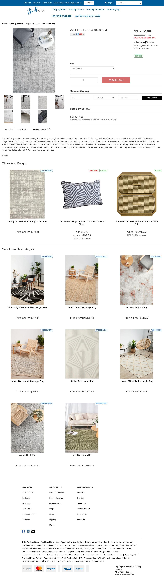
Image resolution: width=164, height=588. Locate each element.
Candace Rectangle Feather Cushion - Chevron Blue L (82, 222)
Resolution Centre (29, 514)
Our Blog (27, 3)
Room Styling (113, 9)
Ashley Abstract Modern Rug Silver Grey (27, 221)
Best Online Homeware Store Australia (118, 542)
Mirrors (52, 525)
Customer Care (28, 493)
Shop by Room (59, 9)
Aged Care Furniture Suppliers (72, 542)
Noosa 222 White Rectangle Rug (137, 381)
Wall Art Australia (104, 558)
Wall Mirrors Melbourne (121, 558)
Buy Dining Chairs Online (105, 545)
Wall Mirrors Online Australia (32, 561)
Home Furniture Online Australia (33, 555)
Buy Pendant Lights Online (126, 545)
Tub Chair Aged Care (88, 558)
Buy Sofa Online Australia (31, 548)
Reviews (41, 129)
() (109, 3)
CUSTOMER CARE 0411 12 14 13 (67, 3)
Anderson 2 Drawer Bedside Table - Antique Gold (137, 222)
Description (8, 129)
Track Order (26, 509)
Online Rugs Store (131, 555)
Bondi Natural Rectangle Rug (82, 307)
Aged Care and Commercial (87, 16)
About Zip (81, 520)
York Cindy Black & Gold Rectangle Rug (27, 307)
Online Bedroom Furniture (113, 555)
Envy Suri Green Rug (82, 455)
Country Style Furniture (92, 548)
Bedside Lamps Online (93, 542)
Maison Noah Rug (27, 455)
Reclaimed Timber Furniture (32, 558)
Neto (132, 574)
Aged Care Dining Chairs (50, 542)
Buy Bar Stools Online (86, 545)
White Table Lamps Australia (54, 561)
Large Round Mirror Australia (70, 555)
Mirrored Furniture (56, 493)
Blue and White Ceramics (52, 545)
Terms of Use (82, 514)
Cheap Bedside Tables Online (53, 548)
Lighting (52, 520)
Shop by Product (76, 9)
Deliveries (26, 520)
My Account (26, 503)
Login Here (88, 3)
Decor (51, 514)
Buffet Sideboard (70, 545)
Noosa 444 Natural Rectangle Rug (27, 381)
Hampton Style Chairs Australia (53, 552)
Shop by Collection (95, 9)
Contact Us (47, 3)
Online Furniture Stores (30, 542)
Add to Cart (116, 80)
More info (144, 42)
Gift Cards (26, 498)
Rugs (51, 509)
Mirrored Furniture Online (92, 555)
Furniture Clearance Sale (31, 552)
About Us (37, 3)
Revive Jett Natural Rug (82, 381)
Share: (77, 34)
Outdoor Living (55, 503)
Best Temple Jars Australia (31, 545)
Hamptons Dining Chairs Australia (79, 552)
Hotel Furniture (52, 555)
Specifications (22, 129)
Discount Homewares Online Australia (117, 548)
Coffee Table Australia (74, 548)
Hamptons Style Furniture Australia (106, 552)
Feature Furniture (56, 498)
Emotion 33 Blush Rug (136, 307)
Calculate (152, 98)
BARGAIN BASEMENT (62, 16)
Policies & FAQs (83, 509)
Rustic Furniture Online (70, 558)
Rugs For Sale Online (52, 558)
